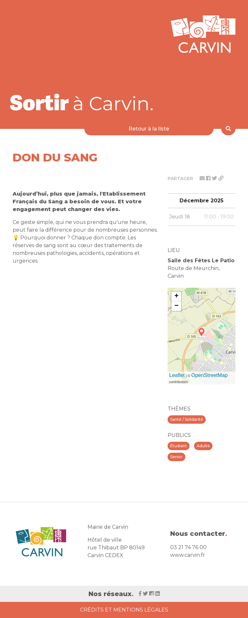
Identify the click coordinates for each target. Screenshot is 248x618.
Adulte (203, 445)
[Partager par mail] (203, 178)
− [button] (176, 306)
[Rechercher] (228, 128)
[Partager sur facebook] (209, 178)
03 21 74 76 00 (188, 547)
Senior (176, 456)
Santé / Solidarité (186, 419)
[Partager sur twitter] (215, 178)
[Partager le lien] (220, 178)
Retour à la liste (149, 129)
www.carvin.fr (187, 555)
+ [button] (176, 296)
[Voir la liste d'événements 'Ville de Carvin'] (84, 102)
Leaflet (177, 375)
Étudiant (178, 445)
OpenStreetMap (209, 375)
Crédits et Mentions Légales (124, 610)
